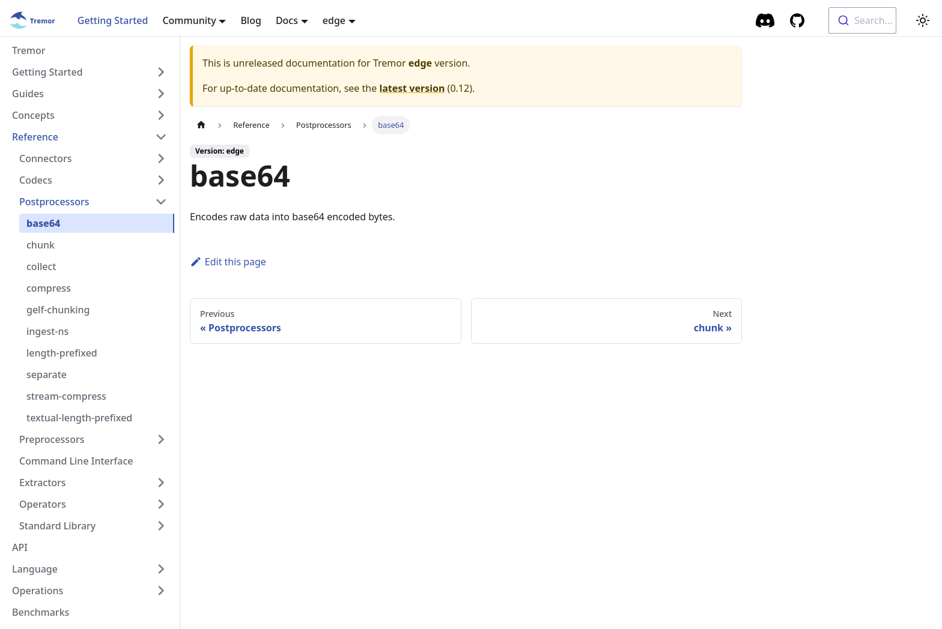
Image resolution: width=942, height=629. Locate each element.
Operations (37, 590)
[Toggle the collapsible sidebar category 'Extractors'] (161, 482)
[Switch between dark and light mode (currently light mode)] (922, 20)
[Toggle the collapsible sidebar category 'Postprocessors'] (161, 201)
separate (46, 374)
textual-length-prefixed (79, 417)
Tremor (29, 50)
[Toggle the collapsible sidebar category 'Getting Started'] (161, 72)
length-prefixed (61, 353)
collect (41, 266)
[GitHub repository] (797, 20)
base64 (43, 223)
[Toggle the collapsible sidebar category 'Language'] (161, 569)
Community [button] (189, 20)
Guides (28, 93)
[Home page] (201, 125)
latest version (412, 88)
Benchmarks (40, 612)
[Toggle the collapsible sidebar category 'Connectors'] (161, 158)
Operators (42, 504)
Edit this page (228, 261)
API (20, 547)
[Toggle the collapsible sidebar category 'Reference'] (161, 136)
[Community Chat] (766, 20)
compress (48, 288)
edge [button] (334, 20)
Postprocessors (54, 201)
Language (35, 569)
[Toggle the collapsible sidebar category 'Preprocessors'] (161, 439)
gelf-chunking (58, 309)
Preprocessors (51, 439)
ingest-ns (47, 331)
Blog (250, 20)
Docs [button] (287, 20)
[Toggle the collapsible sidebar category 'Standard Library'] (161, 525)
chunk (40, 244)
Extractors (42, 482)
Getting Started (112, 20)
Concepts (33, 115)
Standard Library (57, 525)
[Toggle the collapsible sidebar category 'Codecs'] (161, 180)
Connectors (45, 158)
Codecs (35, 180)
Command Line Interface (76, 461)
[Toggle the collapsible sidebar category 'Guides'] (161, 93)
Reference (35, 136)
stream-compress (66, 396)
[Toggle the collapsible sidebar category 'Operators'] (161, 504)
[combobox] (862, 20)
